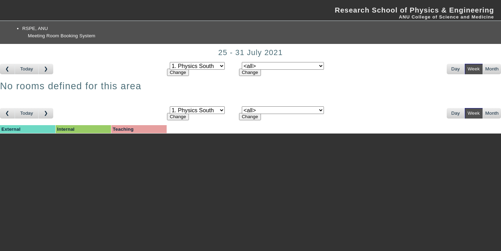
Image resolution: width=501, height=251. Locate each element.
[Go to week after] (46, 69)
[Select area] (197, 66)
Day (455, 68)
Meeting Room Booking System (61, 35)
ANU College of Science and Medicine (446, 17)
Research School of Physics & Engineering (414, 10)
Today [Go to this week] (26, 68)
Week (474, 68)
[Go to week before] (7, 69)
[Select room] (283, 66)
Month (492, 68)
